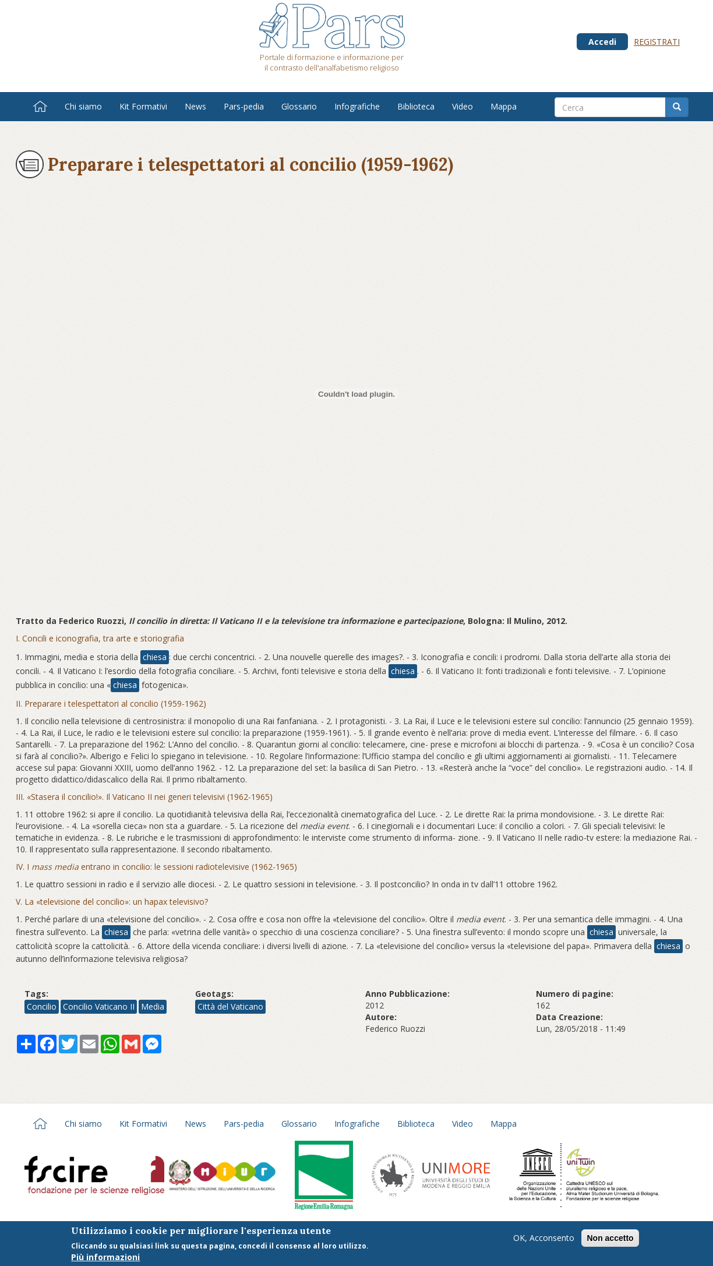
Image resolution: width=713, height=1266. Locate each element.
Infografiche (357, 106)
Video (462, 106)
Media (152, 1006)
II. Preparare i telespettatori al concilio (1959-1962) (111, 703)
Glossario (299, 106)
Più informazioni (105, 1258)
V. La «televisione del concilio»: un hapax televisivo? (112, 901)
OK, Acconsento (543, 1238)
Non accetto (610, 1239)
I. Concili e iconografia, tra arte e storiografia (100, 638)
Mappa (503, 106)
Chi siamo (83, 106)
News (195, 106)
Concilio (42, 1006)
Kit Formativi (143, 106)
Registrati (657, 41)
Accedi (602, 41)
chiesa (155, 656)
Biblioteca (416, 106)
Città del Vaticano (230, 1006)
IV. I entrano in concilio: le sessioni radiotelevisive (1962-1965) (156, 866)
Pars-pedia (244, 106)
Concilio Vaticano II (99, 1006)
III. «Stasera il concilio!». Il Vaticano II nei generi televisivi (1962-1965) (144, 796)
